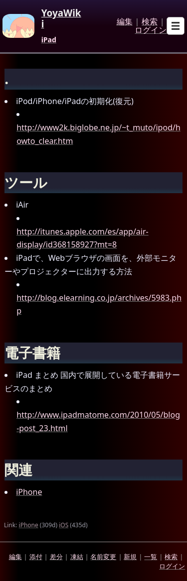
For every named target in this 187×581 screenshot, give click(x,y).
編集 (125, 21)
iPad (48, 39)
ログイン (151, 30)
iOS (63, 525)
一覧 (150, 556)
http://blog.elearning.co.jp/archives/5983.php (99, 304)
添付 (35, 556)
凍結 (76, 556)
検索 (150, 21)
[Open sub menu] (176, 26)
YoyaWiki (61, 18)
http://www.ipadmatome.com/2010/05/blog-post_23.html (98, 421)
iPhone (29, 491)
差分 (56, 556)
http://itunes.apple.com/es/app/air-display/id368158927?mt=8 (82, 238)
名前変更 (103, 556)
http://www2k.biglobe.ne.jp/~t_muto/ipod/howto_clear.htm (98, 134)
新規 (130, 556)
